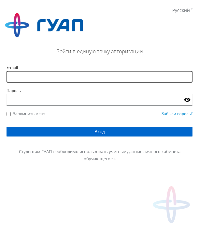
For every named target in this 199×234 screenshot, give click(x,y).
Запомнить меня (26, 113)
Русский (181, 10)
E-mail (12, 67)
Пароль (14, 90)
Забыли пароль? (177, 113)
